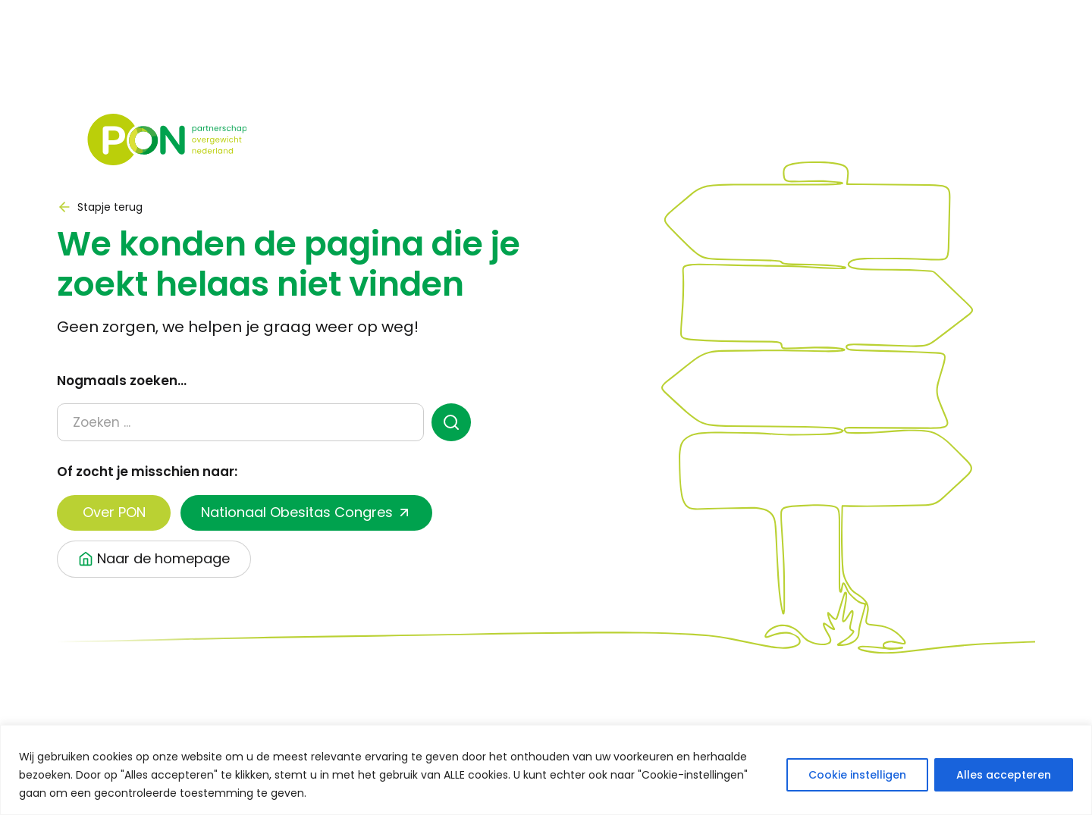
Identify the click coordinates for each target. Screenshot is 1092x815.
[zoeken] (451, 422)
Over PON (114, 512)
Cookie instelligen (857, 774)
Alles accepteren (1003, 774)
